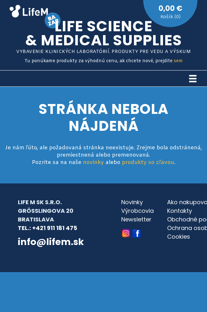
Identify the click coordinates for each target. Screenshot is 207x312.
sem (178, 61)
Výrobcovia (137, 211)
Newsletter (136, 219)
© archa (29, 259)
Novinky (132, 202)
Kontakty (179, 211)
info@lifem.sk (51, 241)
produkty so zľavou (148, 162)
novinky (93, 162)
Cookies (178, 237)
